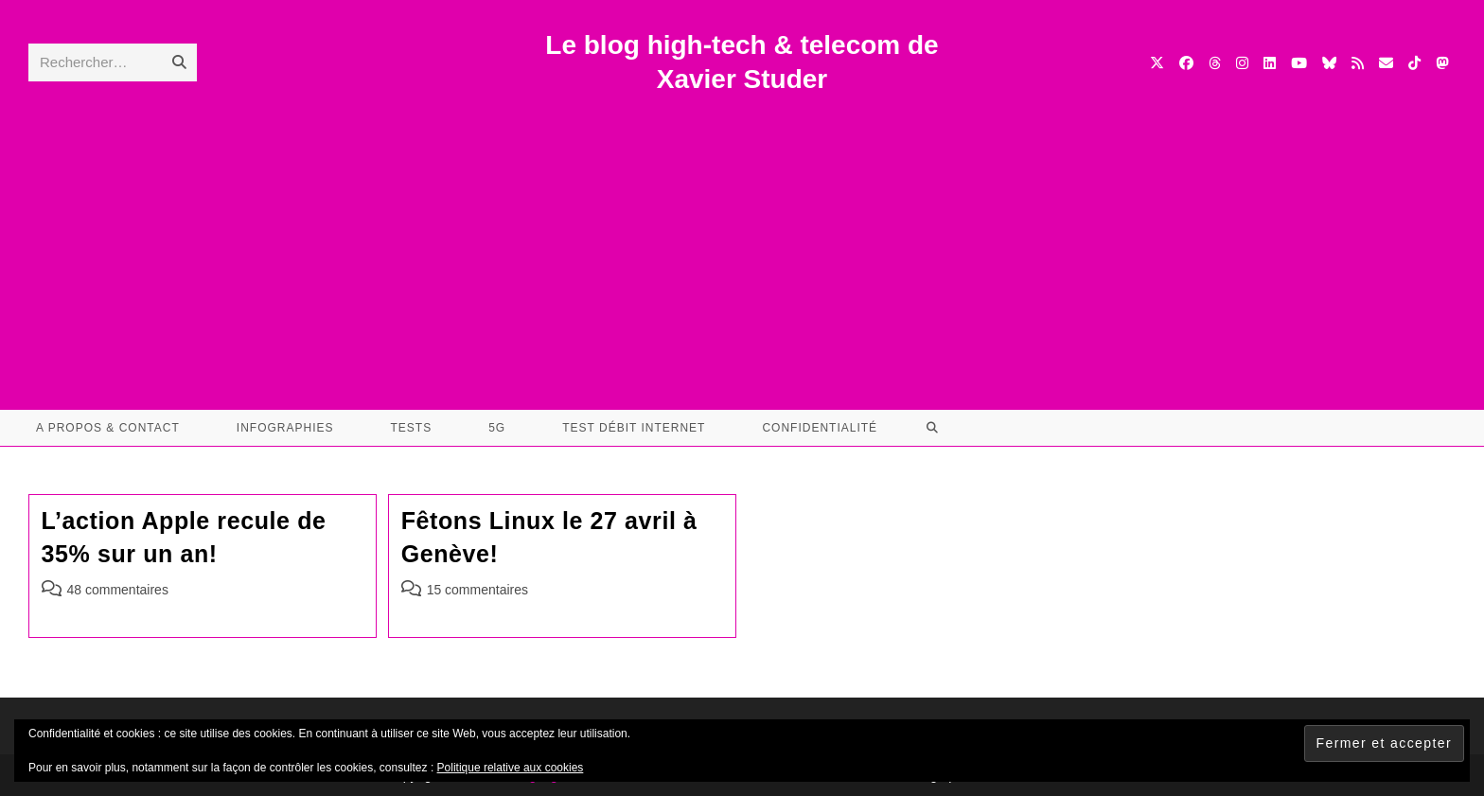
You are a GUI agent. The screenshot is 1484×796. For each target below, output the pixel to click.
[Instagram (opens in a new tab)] (1242, 63)
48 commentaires (117, 589)
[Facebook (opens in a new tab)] (1186, 63)
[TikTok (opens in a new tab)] (1414, 63)
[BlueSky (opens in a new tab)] (1329, 63)
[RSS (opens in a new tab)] (1357, 63)
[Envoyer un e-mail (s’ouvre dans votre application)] (1386, 63)
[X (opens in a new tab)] (1157, 63)
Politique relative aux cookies (510, 767)
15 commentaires (477, 589)
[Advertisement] (742, 239)
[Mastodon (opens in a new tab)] (1442, 63)
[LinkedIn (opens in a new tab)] (1269, 63)
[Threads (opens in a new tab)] (1214, 63)
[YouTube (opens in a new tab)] (1299, 63)
